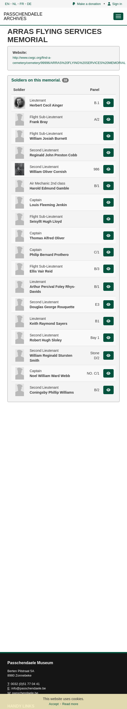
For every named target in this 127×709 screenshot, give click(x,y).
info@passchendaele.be (28, 688)
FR (22, 4)
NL (15, 4)
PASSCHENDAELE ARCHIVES (23, 16)
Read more (70, 704)
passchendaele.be (25, 693)
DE (29, 4)
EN (7, 4)
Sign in (115, 4)
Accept (54, 704)
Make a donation (87, 4)
